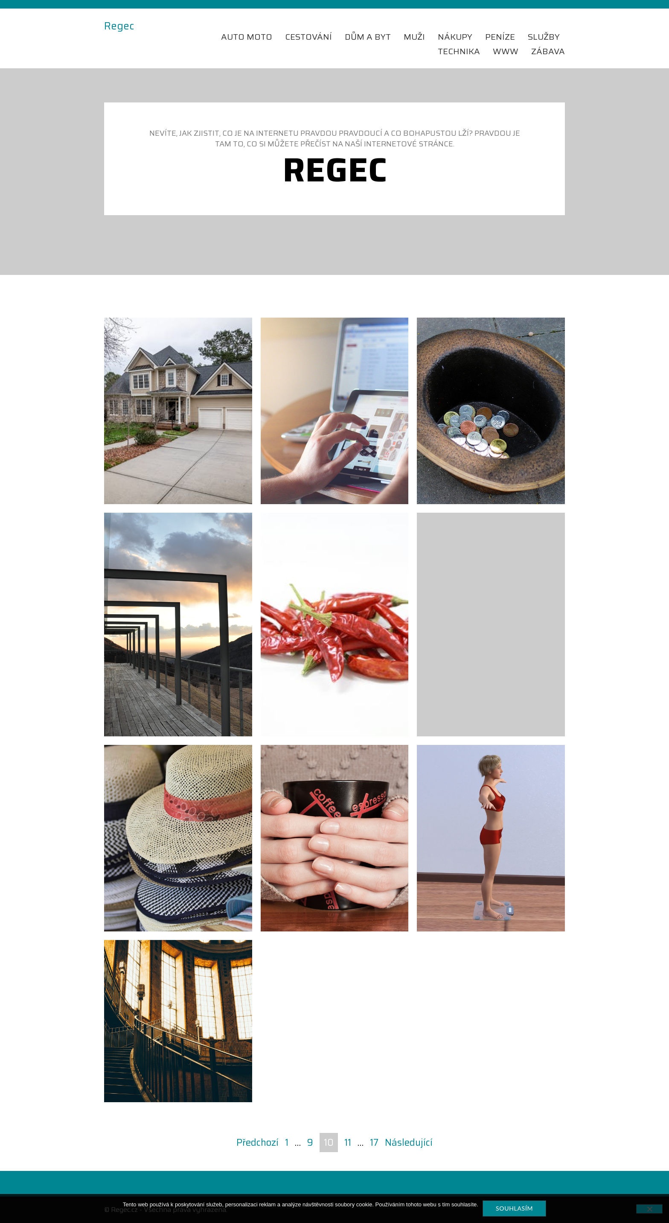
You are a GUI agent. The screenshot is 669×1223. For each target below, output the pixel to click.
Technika (459, 51)
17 (374, 1142)
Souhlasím (514, 1208)
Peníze (500, 37)
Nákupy (455, 37)
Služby (544, 37)
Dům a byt (368, 37)
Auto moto (246, 37)
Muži (414, 37)
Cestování (308, 37)
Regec (119, 26)
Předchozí (257, 1142)
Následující (409, 1142)
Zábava (548, 51)
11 (347, 1142)
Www (505, 51)
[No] (649, 1209)
